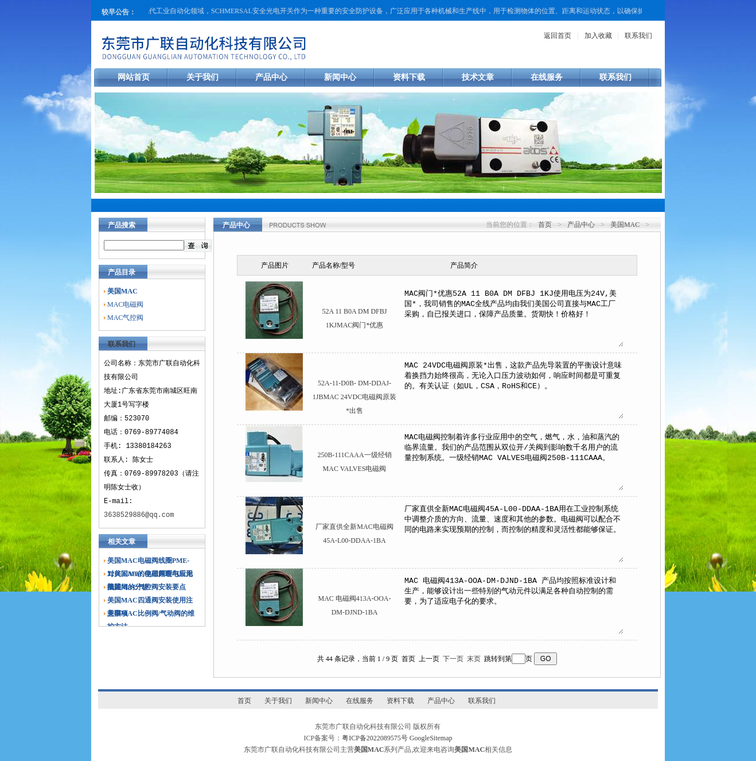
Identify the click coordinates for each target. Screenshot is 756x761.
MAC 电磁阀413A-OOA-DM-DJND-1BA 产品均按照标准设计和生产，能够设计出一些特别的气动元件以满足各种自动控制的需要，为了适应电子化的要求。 (513, 604)
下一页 (453, 659)
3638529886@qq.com (139, 515)
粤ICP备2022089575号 (375, 738)
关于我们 (202, 77)
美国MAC (625, 225)
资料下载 (409, 77)
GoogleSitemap (431, 738)
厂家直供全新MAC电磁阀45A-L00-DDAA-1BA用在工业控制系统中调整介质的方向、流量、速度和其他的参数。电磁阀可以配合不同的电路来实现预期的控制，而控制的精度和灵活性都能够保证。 (513, 532)
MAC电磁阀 (125, 304)
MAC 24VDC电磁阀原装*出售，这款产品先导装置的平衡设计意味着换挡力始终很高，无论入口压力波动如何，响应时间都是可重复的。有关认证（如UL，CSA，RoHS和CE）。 (513, 389)
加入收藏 (598, 36)
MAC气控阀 (125, 318)
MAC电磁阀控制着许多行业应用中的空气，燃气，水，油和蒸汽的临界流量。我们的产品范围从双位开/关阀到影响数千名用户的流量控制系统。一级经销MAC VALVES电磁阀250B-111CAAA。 (513, 460)
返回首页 (557, 36)
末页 (474, 659)
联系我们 (638, 36)
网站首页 (134, 77)
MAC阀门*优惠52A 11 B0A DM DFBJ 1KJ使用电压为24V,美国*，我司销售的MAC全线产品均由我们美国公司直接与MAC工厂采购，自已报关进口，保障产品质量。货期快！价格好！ (513, 317)
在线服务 (547, 77)
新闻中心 (340, 77)
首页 (545, 225)
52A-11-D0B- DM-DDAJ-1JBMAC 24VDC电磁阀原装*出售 (354, 397)
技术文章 (478, 77)
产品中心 (271, 77)
